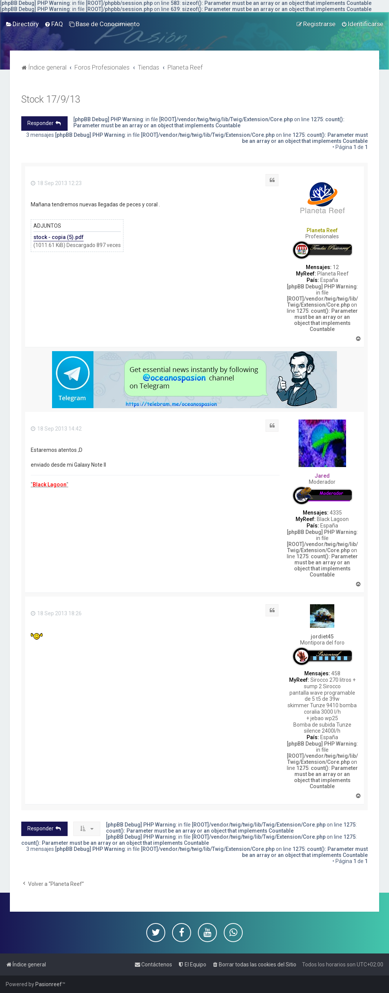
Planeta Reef (322, 230)
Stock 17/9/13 (50, 99)
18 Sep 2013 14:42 (56, 429)
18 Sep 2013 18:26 (56, 613)
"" (49, 484)
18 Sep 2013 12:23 (56, 183)
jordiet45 (322, 636)
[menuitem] (22, 24)
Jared (322, 476)
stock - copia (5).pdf (58, 237)
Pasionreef (48, 984)
